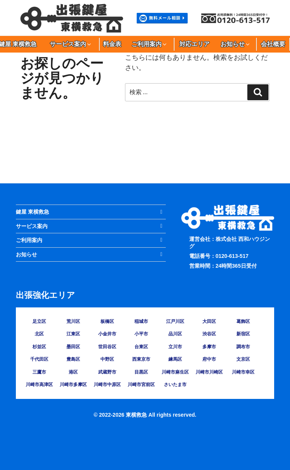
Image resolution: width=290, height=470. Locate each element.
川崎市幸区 (243, 372)
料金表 (112, 44)
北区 (39, 334)
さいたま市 (175, 384)
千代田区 (39, 359)
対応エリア (194, 44)
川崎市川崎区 (209, 372)
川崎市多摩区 (73, 384)
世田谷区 (107, 346)
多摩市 (209, 346)
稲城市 (141, 321)
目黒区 (141, 372)
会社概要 (273, 44)
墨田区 (73, 346)
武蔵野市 (107, 372)
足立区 (39, 321)
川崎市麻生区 (175, 372)
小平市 (141, 334)
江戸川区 (175, 321)
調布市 (243, 346)
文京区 (243, 359)
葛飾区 (243, 321)
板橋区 (107, 321)
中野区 (107, 359)
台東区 (141, 346)
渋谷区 (209, 334)
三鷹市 (39, 372)
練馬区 (175, 359)
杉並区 (39, 346)
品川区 (175, 334)
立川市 (175, 346)
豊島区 (73, 359)
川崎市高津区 (39, 384)
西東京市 (141, 359)
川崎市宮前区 (141, 384)
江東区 (73, 334)
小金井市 (107, 334)
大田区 (209, 321)
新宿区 (243, 334)
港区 (73, 372)
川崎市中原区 (107, 384)
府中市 (209, 359)
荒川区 (73, 321)
